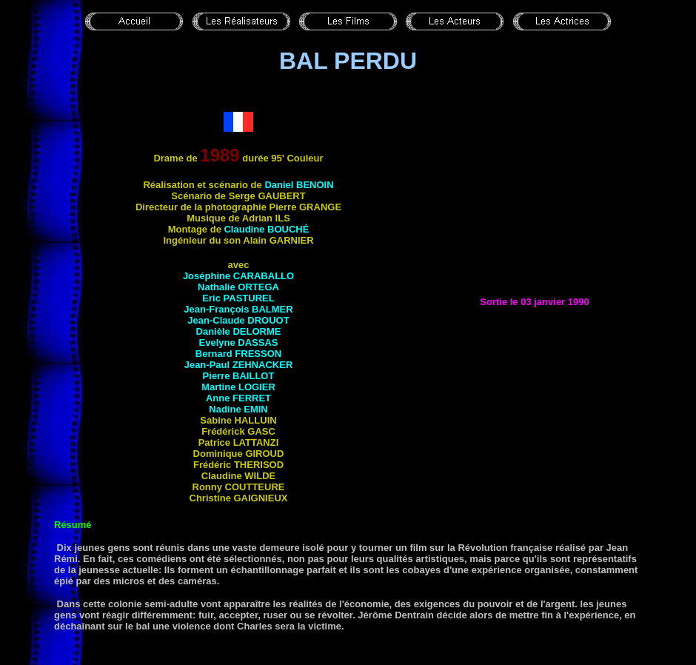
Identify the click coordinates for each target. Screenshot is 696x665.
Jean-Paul (238, 364)
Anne (238, 398)
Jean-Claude (238, 320)
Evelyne (238, 342)
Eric (238, 298)
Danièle (238, 331)
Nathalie (238, 287)
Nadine (238, 409)
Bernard (238, 353)
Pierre (239, 375)
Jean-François (238, 309)
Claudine (266, 229)
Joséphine (238, 275)
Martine (238, 386)
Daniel (298, 184)
